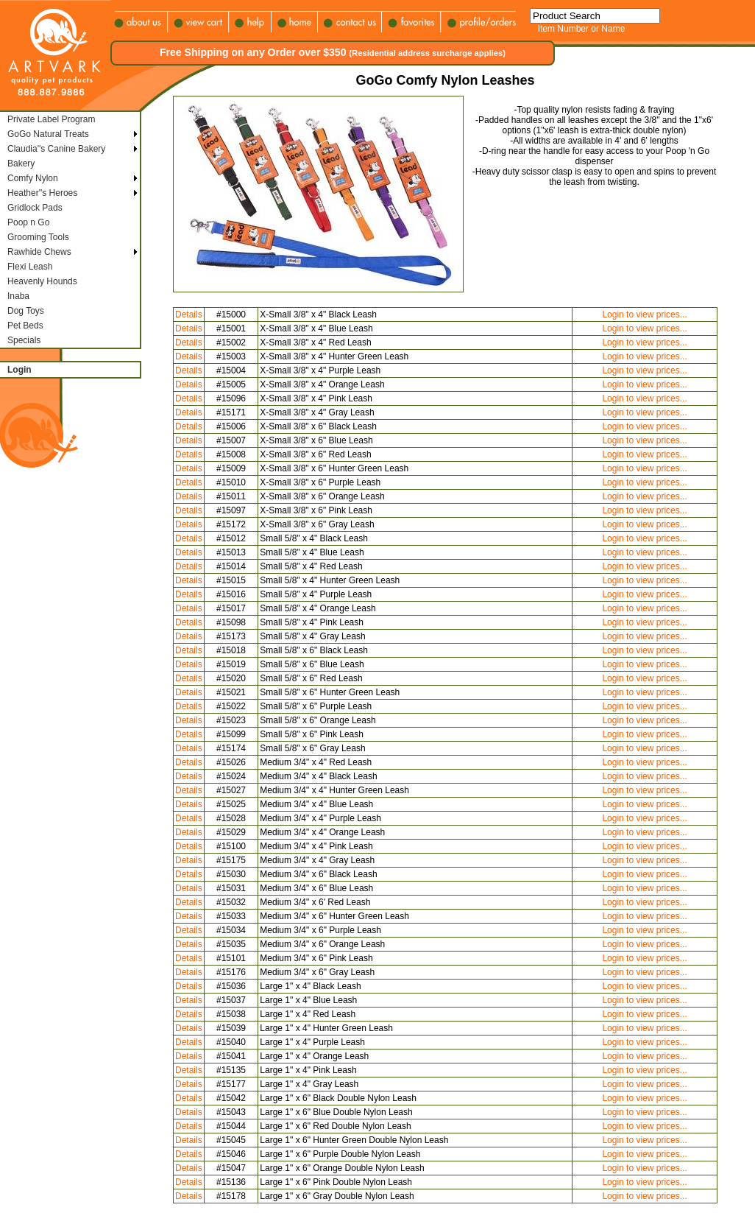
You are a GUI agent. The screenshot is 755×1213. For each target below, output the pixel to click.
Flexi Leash (29, 266)
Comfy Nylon (32, 178)
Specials (23, 340)
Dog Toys (25, 311)
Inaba (18, 296)
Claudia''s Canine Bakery (56, 149)
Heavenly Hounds (42, 281)
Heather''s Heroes (42, 193)
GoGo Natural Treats (48, 134)
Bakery (21, 163)
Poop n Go (28, 222)
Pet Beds (25, 325)
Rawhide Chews (39, 252)
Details (188, 314)
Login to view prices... (644, 314)
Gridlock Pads (35, 208)
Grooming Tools (38, 237)
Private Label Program (51, 119)
